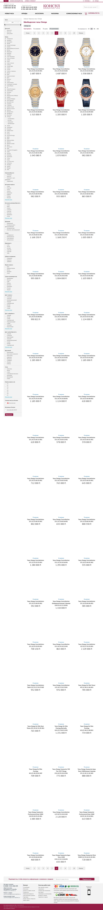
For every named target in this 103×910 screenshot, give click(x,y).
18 (6, 390)
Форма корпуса (9, 265)
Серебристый (9, 303)
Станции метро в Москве (11, 400)
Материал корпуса (10, 184)
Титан (7, 189)
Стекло (6, 233)
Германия (8, 286)
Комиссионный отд (16, 1)
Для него (8, 30)
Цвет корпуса (8, 295)
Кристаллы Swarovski (11, 354)
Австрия (8, 284)
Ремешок (8, 174)
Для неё (9, 32)
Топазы (8, 362)
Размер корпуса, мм (10, 382)
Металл (8, 197)
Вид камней (8, 350)
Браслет (8, 176)
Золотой (8, 298)
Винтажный (9, 377)
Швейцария (9, 278)
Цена (6, 19)
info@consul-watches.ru (10, 890)
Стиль (6, 367)
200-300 (8, 251)
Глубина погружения (10, 256)
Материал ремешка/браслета (12, 203)
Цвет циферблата (9, 313)
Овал (7, 273)
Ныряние (8, 260)
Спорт (7, 372)
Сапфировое (9, 235)
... (69, 33)
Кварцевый (9, 223)
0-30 (7, 245)
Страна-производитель (11, 276)
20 (6, 393)
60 (91, 29)
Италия (8, 283)
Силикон (8, 209)
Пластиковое (9, 238)
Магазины (25, 889)
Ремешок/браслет (9, 173)
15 (6, 385)
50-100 (8, 248)
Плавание (8, 258)
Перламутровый (10, 321)
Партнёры (25, 897)
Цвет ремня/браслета (10, 332)
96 (94, 29)
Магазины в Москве (10, 407)
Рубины (8, 363)
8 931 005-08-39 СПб (29, 9)
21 (6, 395)
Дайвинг (8, 261)
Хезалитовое (9, 240)
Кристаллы (9, 355)
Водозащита (8, 243)
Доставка (40, 892)
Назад (27, 33)
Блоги (28, 898)
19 (6, 392)
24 (88, 29)
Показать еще (8, 199)
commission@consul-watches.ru (12, 897)
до (12, 22)
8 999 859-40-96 (10, 8)
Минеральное (9, 236)
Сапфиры (8, 360)
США (7, 281)
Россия (8, 288)
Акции (24, 898)
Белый (7, 305)
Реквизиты (26, 892)
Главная (26, 18)
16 (6, 387)
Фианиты (8, 358)
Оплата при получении (44, 890)
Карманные (9, 181)
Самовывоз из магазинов (44, 893)
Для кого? (7, 28)
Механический (9, 228)
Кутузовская (10, 403)
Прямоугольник (10, 268)
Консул (51, 7)
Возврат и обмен (42, 895)
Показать (9, 415)
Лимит (7, 378)
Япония (8, 280)
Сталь (7, 186)
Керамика (8, 192)
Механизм (7, 221)
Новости (33, 898)
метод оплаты (74, 890)
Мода (7, 370)
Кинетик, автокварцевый (12, 230)
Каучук (7, 208)
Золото (8, 191)
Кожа (7, 206)
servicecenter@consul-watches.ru (12, 894)
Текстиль (8, 213)
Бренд (6, 37)
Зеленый (8, 325)
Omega (40, 18)
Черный (8, 301)
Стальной (8, 296)
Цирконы (8, 357)
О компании (26, 887)
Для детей (8, 33)
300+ (7, 253)
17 (6, 388)
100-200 (8, 250)
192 (98, 29)
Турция (7, 289)
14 (6, 383)
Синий (7, 308)
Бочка (7, 270)
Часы (6, 1)
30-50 (7, 246)
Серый (7, 306)
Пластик (8, 188)
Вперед (81, 33)
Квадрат (8, 271)
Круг (7, 266)
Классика (8, 368)
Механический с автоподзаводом (10, 225)
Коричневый (9, 326)
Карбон (8, 194)
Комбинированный (11, 300)
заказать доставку (64, 897)
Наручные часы (33, 18)
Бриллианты (9, 352)
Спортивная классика (11, 373)
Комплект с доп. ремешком (10, 178)
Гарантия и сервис (43, 897)
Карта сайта (26, 900)
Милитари (8, 375)
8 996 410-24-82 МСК (29, 7)
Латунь (8, 196)
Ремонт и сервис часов (29, 890)
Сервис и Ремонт (30, 1)
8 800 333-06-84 (10, 6)
